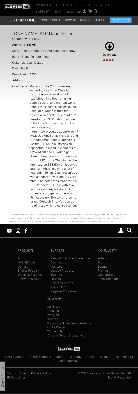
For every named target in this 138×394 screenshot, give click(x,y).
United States (14, 356)
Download (110, 49)
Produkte (44, 5)
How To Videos (72, 20)
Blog (86, 5)
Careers (52, 319)
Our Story (53, 306)
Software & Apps (29, 279)
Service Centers (61, 283)
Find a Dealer (56, 327)
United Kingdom (40, 356)
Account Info (59, 287)
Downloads (104, 5)
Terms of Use (16, 373)
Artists (102, 258)
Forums (55, 279)
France (90, 356)
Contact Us (55, 331)
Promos (103, 270)
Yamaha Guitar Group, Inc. (65, 335)
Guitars (23, 266)
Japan (60, 356)
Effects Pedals (28, 270)
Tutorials (56, 274)
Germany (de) (74, 12)
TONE (21, 20)
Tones (45, 20)
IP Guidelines (16, 377)
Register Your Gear (63, 291)
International (69, 361)
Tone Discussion (86, 20)
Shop (58, 11)
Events (102, 266)
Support (43, 11)
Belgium (105, 356)
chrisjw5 (30, 45)
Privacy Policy (41, 373)
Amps (22, 258)
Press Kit (53, 315)
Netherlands (124, 356)
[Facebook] (25, 230)
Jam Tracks (101, 20)
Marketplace (121, 20)
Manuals (56, 266)
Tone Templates (57, 20)
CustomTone (66, 5)
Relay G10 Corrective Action (70, 258)
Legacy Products (62, 270)
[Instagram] (18, 230)
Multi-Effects (27, 262)
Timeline (53, 310)
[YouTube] (9, 230)
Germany (75, 356)
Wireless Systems (30, 274)
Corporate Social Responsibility (69, 323)
